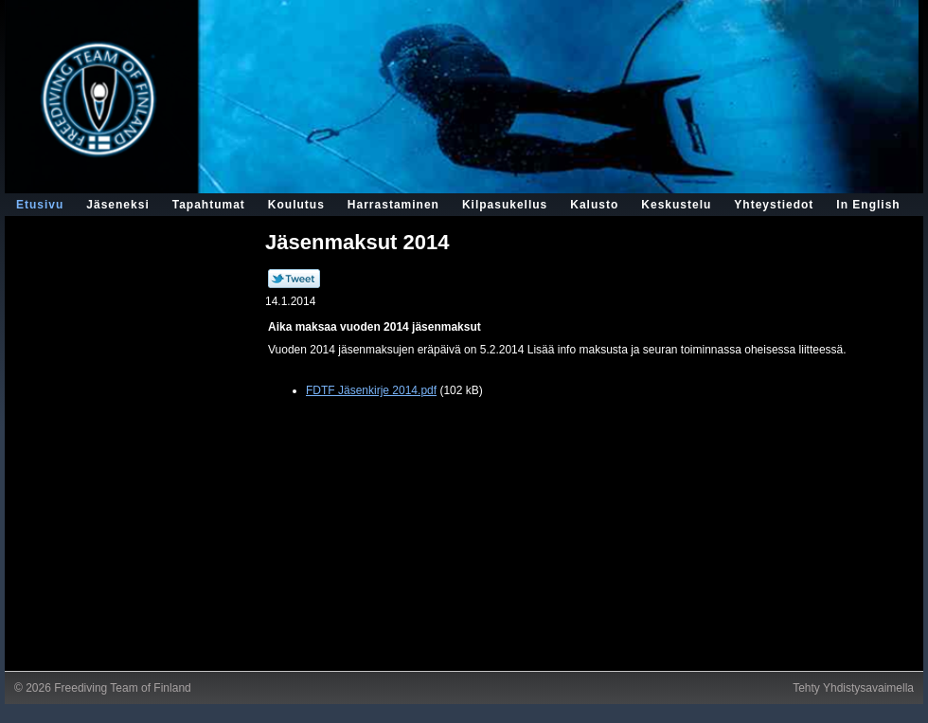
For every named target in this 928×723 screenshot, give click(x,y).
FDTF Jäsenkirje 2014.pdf (371, 390)
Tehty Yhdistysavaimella (853, 688)
